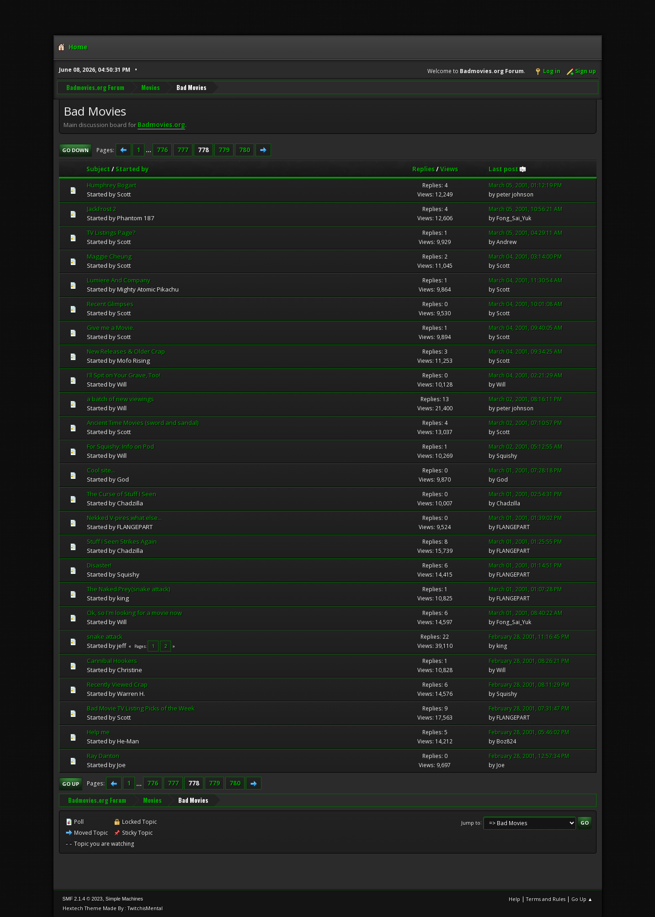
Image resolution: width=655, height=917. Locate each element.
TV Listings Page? (111, 232)
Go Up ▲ (582, 898)
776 (162, 149)
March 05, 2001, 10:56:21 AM (525, 209)
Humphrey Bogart (111, 185)
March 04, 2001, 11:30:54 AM (525, 280)
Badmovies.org (161, 124)
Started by (132, 168)
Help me (98, 731)
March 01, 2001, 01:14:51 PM (525, 565)
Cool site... (101, 470)
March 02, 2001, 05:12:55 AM (525, 446)
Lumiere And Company (118, 280)
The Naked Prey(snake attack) (128, 588)
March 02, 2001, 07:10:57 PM (525, 422)
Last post (508, 168)
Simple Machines (124, 898)
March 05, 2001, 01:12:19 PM (525, 185)
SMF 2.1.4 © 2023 (83, 898)
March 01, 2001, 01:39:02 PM (525, 517)
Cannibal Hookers (112, 660)
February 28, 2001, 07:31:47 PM (529, 708)
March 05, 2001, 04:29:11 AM (525, 233)
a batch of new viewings (120, 398)
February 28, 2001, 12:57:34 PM (529, 755)
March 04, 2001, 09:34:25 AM (525, 351)
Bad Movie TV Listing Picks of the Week (141, 708)
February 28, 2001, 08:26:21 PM (529, 660)
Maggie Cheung (109, 256)
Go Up (70, 783)
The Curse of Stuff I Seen (121, 493)
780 (244, 149)
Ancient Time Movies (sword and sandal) (143, 422)
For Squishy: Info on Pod (120, 446)
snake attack (104, 636)
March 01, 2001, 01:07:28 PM (525, 589)
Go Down (75, 149)
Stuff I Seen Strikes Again (122, 541)
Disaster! (99, 565)
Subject (98, 168)
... (149, 149)
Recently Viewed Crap (117, 684)
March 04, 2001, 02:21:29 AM (525, 375)
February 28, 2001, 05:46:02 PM (529, 732)
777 (182, 149)
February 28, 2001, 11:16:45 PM (529, 637)
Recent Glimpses (110, 303)
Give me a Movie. (110, 327)
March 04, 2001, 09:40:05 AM (525, 327)
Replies (423, 168)
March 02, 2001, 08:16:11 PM (525, 399)
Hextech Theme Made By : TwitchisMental (113, 907)
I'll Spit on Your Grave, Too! (123, 375)
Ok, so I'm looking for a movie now (134, 612)
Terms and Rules (545, 898)
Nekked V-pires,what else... (124, 517)
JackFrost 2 (102, 209)
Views (449, 168)
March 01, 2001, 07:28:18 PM (525, 470)
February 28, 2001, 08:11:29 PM (529, 684)
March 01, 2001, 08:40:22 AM (525, 612)
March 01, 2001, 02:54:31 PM (525, 494)
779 (223, 149)
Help (514, 898)
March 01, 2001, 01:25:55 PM (525, 541)
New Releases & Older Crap (126, 351)
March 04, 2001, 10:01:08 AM (525, 303)
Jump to (470, 822)
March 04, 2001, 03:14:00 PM (525, 256)
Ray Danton (103, 755)
